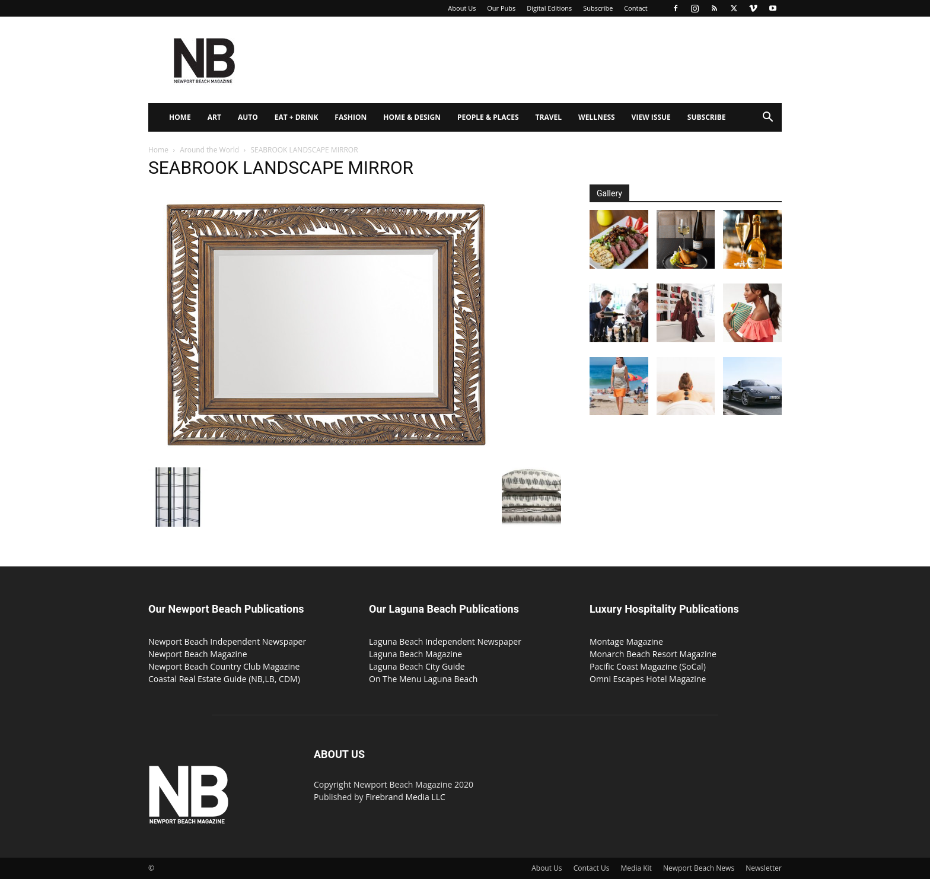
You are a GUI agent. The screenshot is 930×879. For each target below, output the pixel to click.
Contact (636, 8)
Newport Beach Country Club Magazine (224, 666)
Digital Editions (549, 8)
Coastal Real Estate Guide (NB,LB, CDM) (224, 678)
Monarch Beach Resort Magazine (653, 654)
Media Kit (636, 868)
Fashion (351, 117)
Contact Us (592, 868)
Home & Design (412, 117)
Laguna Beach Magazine (415, 654)
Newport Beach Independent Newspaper (227, 641)
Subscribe (598, 8)
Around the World (209, 150)
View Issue (651, 117)
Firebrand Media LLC (405, 796)
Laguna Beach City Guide (417, 666)
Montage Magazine (626, 641)
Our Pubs (501, 8)
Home (180, 117)
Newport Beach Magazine (197, 654)
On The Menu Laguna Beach (423, 678)
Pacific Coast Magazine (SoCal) (648, 666)
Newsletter (764, 868)
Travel (549, 117)
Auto (248, 117)
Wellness (596, 117)
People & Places (488, 117)
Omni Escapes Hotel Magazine (648, 678)
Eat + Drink (297, 117)
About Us (462, 8)
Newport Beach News (698, 868)
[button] (767, 118)
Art (214, 117)
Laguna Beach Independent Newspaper (445, 641)
